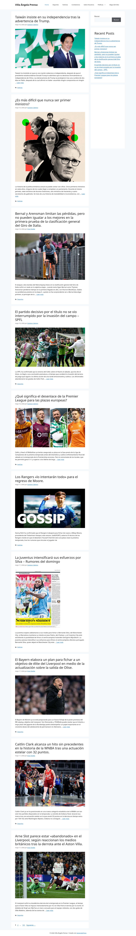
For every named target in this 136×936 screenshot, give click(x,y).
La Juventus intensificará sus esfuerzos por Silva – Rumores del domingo (48, 559)
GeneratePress (81, 933)
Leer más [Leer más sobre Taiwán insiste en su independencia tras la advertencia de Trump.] (20, 83)
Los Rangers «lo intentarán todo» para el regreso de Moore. (46, 479)
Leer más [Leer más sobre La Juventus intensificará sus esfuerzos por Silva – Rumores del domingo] (59, 642)
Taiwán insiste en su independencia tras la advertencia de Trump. (47, 19)
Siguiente (31, 925)
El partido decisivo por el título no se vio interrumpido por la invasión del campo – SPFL (47, 316)
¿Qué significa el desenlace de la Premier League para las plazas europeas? (46, 398)
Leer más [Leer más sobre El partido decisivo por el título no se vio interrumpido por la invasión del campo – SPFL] (49, 379)
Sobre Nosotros (89, 5)
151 (24, 925)
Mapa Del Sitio (114, 5)
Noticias (65, 5)
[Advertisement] (107, 116)
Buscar (97, 16)
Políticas (103, 5)
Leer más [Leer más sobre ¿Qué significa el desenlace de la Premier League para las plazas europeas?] (60, 459)
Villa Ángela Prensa (26, 4)
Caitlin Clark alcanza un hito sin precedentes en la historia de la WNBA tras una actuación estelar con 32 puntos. (49, 748)
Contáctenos (76, 5)
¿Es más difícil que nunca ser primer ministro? (43, 102)
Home (47, 5)
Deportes (56, 5)
